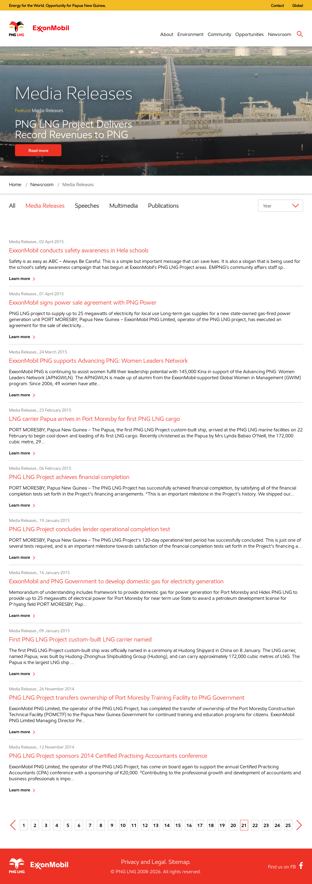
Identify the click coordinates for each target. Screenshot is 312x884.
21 (244, 825)
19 (222, 825)
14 (167, 825)
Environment (190, 34)
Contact (277, 5)
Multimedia (123, 205)
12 (145, 825)
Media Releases (78, 184)
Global (297, 5)
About (166, 34)
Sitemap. (179, 861)
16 (189, 825)
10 (123, 825)
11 (134, 825)
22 (255, 825)
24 (277, 825)
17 (200, 825)
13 (156, 825)
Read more (38, 150)
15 (178, 825)
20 (233, 825)
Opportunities (249, 34)
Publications (163, 205)
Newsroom (279, 34)
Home (15, 184)
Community (219, 34)
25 (288, 825)
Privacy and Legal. (144, 861)
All (12, 205)
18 (211, 825)
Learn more (19, 278)
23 (266, 825)
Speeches (87, 205)
